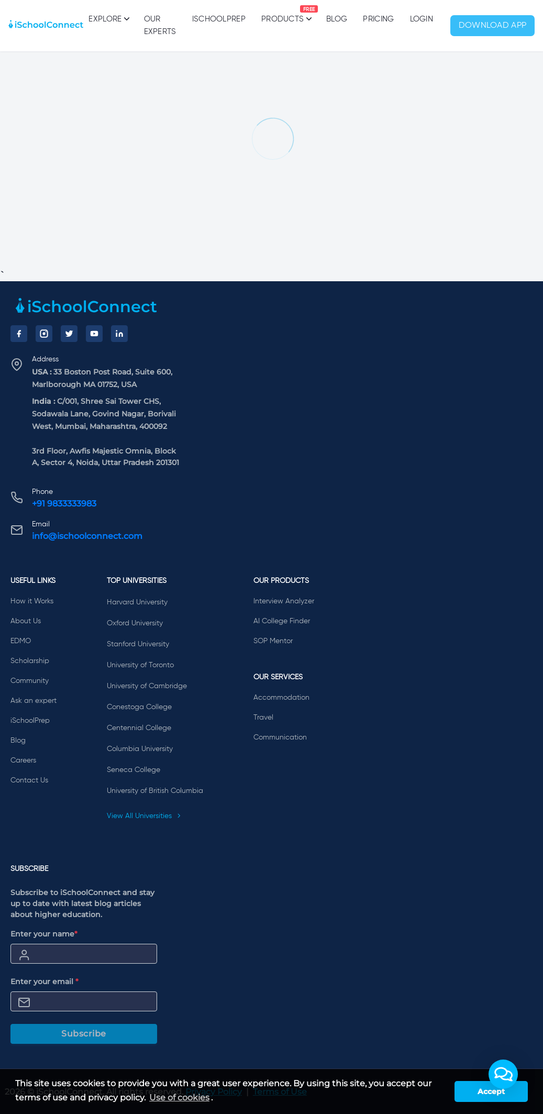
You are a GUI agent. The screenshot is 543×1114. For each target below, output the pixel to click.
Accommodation (281, 697)
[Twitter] (69, 333)
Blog (336, 19)
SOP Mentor (273, 641)
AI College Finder (281, 621)
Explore (108, 19)
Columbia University (140, 749)
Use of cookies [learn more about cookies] (179, 1097)
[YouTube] (94, 333)
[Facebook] (18, 333)
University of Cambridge (147, 686)
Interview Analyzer (283, 601)
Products (282, 14)
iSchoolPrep (219, 19)
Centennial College (139, 728)
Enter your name (43, 934)
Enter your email (44, 981)
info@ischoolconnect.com (87, 536)
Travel (263, 717)
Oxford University (135, 623)
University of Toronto (140, 665)
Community (29, 681)
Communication (280, 737)
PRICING (378, 19)
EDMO (20, 641)
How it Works (31, 601)
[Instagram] (44, 333)
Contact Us (29, 780)
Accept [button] (491, 1091)
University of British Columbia (155, 791)
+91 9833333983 (64, 504)
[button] (503, 1074)
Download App (493, 25)
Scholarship (29, 661)
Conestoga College (139, 707)
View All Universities (144, 816)
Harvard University (137, 602)
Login (422, 19)
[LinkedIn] (119, 333)
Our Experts (160, 25)
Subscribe (83, 1034)
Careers (23, 760)
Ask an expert (33, 700)
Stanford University (138, 644)
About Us (25, 621)
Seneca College (133, 770)
